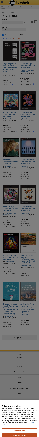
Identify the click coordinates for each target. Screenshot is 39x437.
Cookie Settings (19, 431)
